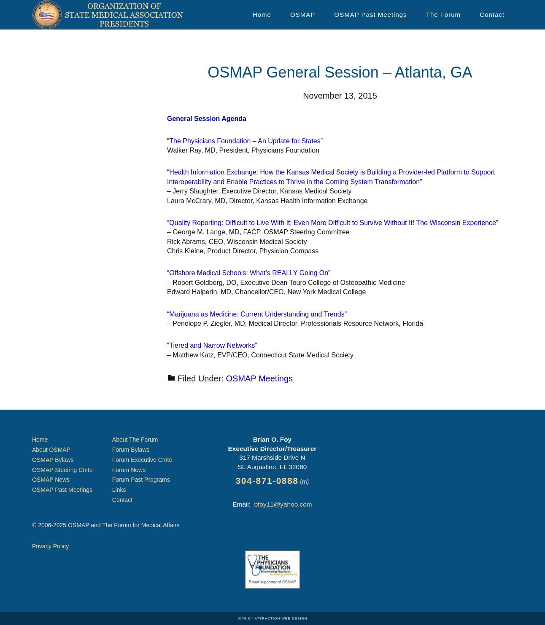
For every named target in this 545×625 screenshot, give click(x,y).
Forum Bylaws (131, 449)
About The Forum (135, 439)
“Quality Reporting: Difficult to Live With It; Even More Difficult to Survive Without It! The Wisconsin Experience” (332, 222)
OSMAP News (51, 479)
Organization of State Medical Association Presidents (108, 15)
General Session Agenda (206, 118)
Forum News (129, 470)
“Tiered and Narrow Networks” (212, 345)
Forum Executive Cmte (142, 459)
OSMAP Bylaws (53, 459)
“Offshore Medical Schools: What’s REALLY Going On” (248, 272)
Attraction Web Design (281, 618)
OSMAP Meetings (259, 378)
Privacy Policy (50, 546)
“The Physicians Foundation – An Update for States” (245, 141)
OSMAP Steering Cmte (62, 470)
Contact (122, 499)
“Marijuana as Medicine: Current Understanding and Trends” (257, 314)
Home (40, 439)
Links (119, 489)
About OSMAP (51, 449)
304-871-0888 (267, 481)
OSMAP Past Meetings (62, 489)
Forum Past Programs (141, 479)
